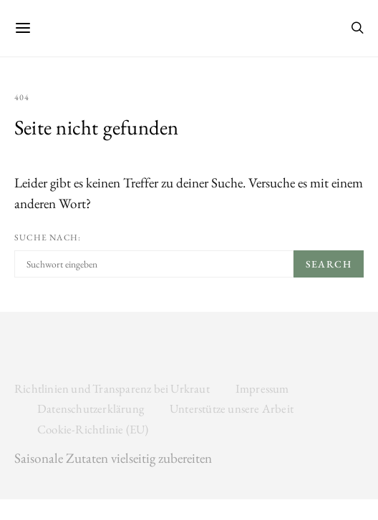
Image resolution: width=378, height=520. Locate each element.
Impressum (262, 388)
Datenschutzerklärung (90, 408)
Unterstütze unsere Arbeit (232, 408)
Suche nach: (47, 237)
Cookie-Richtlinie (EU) (92, 429)
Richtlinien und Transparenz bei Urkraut (112, 388)
